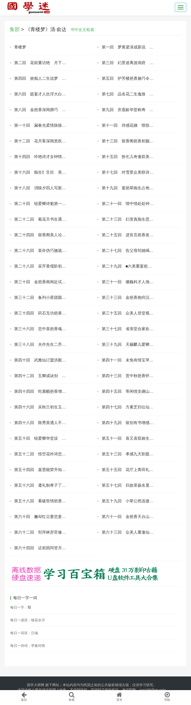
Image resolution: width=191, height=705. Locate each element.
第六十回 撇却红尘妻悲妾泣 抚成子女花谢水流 (54, 516)
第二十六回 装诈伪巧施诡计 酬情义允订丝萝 (54, 250)
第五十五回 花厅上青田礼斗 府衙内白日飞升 (141, 470)
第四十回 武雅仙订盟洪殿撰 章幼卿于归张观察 (54, 360)
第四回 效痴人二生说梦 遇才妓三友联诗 (52, 78)
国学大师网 (35, 685)
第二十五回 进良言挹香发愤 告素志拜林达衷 (141, 235)
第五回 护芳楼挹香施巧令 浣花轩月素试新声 (141, 78)
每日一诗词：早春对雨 (27, 646)
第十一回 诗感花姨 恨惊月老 (129, 125)
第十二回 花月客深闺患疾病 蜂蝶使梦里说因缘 (54, 141)
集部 (15, 29)
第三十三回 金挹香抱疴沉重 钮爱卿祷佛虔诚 (141, 297)
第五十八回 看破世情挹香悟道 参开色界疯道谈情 (54, 501)
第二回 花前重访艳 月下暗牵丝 (44, 63)
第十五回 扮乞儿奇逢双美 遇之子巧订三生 (141, 157)
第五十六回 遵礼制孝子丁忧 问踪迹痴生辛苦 (54, 485)
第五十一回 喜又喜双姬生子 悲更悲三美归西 (141, 438)
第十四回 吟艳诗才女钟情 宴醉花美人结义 (54, 157)
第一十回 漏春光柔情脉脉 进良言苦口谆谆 (54, 125)
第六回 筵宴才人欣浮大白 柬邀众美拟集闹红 (54, 94)
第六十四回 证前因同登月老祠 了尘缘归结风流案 (54, 548)
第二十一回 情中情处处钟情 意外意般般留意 (141, 203)
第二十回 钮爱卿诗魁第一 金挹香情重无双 (54, 203)
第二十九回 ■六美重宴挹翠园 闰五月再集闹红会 (141, 266)
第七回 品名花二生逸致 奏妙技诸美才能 (139, 94)
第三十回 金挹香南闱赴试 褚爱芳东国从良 (54, 282)
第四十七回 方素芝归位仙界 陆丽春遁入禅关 (141, 407)
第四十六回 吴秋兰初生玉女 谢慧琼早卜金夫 (54, 407)
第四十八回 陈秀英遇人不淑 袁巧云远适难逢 (54, 423)
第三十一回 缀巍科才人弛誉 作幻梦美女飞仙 (141, 282)
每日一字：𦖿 (20, 607)
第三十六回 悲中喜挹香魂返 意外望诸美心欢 (54, 329)
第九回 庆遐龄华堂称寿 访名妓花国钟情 (139, 110)
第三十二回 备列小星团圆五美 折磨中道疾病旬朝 (54, 297)
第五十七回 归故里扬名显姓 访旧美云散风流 (141, 485)
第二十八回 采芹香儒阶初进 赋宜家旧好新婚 (54, 266)
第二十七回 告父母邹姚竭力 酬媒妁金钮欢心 (141, 250)
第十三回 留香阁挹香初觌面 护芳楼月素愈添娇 (141, 141)
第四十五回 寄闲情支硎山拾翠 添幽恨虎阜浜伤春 (141, 391)
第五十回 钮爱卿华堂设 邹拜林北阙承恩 (52, 438)
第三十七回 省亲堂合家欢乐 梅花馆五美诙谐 (141, 329)
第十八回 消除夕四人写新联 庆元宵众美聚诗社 (54, 188)
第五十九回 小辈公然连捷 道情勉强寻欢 (139, 501)
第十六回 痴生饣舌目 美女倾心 (44, 172)
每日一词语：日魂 (24, 633)
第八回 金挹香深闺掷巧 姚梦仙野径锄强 (52, 110)
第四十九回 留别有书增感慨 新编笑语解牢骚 (141, 423)
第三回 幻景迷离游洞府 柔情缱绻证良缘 (139, 63)
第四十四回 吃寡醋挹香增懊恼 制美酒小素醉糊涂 (54, 391)
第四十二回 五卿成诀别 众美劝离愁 (48, 376)
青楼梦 (20, 47)
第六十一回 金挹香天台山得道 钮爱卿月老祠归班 (141, 516)
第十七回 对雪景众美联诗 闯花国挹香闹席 (141, 172)
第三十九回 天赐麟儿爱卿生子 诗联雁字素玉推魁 (141, 344)
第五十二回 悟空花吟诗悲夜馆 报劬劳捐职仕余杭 (54, 454)
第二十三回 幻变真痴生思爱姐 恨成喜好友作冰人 (141, 219)
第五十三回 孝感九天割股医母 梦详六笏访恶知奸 (141, 454)
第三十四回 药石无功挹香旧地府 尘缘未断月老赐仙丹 (54, 313)
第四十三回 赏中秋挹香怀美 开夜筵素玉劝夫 (141, 376)
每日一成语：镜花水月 (27, 620)
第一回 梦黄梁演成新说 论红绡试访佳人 (139, 47)
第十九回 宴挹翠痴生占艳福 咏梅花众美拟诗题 (141, 188)
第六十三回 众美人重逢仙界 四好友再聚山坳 (141, 532)
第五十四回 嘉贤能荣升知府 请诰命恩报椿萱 (54, 470)
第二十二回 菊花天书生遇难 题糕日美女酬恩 (54, 219)
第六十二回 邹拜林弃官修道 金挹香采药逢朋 (54, 532)
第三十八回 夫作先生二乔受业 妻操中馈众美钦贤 (54, 344)
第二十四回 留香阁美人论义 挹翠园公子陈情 (54, 235)
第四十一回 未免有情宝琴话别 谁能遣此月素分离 (141, 360)
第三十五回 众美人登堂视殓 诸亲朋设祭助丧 (141, 313)
